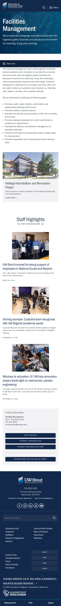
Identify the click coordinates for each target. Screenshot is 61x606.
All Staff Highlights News (29, 224)
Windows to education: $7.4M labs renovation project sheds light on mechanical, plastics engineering (30, 381)
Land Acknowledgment (43, 499)
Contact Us (13, 499)
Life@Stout (9, 535)
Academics (9, 532)
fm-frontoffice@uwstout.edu (16, 425)
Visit (45, 558)
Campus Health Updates (43, 528)
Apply (44, 552)
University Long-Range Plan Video (30, 447)
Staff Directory (30, 435)
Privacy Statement (25, 499)
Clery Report (10, 568)
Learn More (10, 198)
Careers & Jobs (11, 555)
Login (44, 569)
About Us (8, 541)
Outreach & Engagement (14, 538)
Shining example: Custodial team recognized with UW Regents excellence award (29, 321)
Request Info (10, 603)
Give (44, 563)
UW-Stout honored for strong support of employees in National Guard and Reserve (27, 267)
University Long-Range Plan (30, 441)
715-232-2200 (11, 422)
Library (7, 561)
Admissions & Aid (12, 528)
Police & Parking (11, 564)
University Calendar (12, 558)
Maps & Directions (41, 532)
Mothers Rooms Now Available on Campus (30, 459)
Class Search (38, 535)
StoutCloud (38, 538)
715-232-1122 (30, 488)
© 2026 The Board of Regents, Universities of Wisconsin (25, 587)
